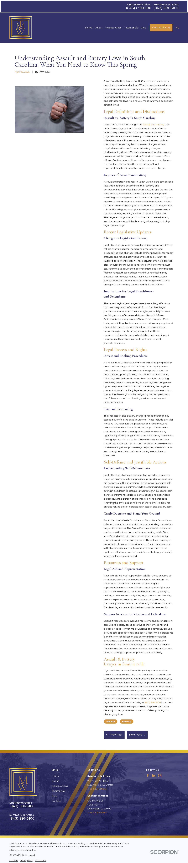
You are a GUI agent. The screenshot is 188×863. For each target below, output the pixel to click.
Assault (110, 721)
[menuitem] (13, 860)
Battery (126, 721)
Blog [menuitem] (143, 27)
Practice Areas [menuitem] (113, 27)
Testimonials (58, 790)
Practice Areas (60, 786)
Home (55, 776)
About (55, 781)
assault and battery (153, 124)
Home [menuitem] (88, 27)
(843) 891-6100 (138, 8)
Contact (56, 801)
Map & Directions (96, 788)
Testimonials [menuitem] (131, 27)
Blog (54, 796)
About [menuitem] (98, 27)
